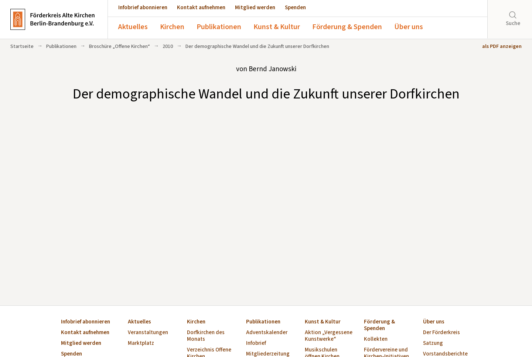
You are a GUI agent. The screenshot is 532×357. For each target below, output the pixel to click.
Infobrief (256, 343)
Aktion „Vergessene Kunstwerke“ (328, 336)
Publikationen (219, 27)
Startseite (22, 46)
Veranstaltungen (148, 332)
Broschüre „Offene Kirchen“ (119, 46)
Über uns (408, 27)
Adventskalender (266, 332)
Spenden (295, 7)
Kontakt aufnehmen (201, 7)
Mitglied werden (255, 7)
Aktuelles (133, 27)
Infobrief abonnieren (142, 7)
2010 (168, 46)
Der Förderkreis (441, 332)
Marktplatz (141, 343)
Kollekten (376, 339)
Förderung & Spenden (347, 27)
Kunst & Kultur (276, 27)
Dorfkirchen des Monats (206, 336)
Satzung (433, 343)
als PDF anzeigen (502, 46)
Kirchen (172, 27)
